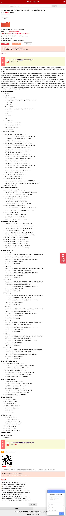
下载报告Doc (28, 43)
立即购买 (5, 43)
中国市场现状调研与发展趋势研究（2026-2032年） (16, 484)
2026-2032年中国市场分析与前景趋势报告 (13, 486)
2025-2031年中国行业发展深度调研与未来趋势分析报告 (16, 490)
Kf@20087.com (8, 38)
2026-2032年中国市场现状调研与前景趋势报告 (14, 494)
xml (39, 514)
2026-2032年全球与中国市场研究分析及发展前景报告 (15, 496)
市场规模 (19, 109)
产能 (15, 192)
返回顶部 (33, 504)
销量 (31, 134)
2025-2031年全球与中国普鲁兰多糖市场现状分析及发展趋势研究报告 (30, 79)
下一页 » (12, 451)
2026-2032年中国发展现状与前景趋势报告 (22, 60)
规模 (19, 223)
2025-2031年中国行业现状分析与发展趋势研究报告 (17, 500)
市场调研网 (35, 2)
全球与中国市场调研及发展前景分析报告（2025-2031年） (17, 498)
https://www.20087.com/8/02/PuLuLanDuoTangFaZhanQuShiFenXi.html (15, 49)
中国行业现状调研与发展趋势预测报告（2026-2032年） (16, 492)
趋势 (5, 71)
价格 (55, 81)
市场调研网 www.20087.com (31, 514)
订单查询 (17, 43)
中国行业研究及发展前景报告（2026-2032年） (14, 488)
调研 (7, 79)
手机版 (29, 2)
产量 (16, 201)
